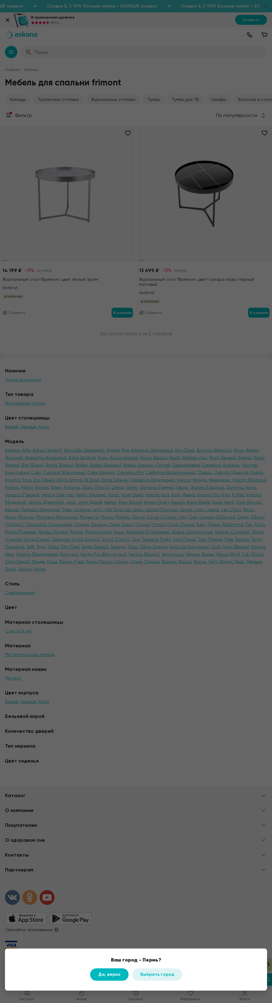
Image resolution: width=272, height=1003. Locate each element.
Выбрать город (157, 974)
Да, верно (109, 974)
